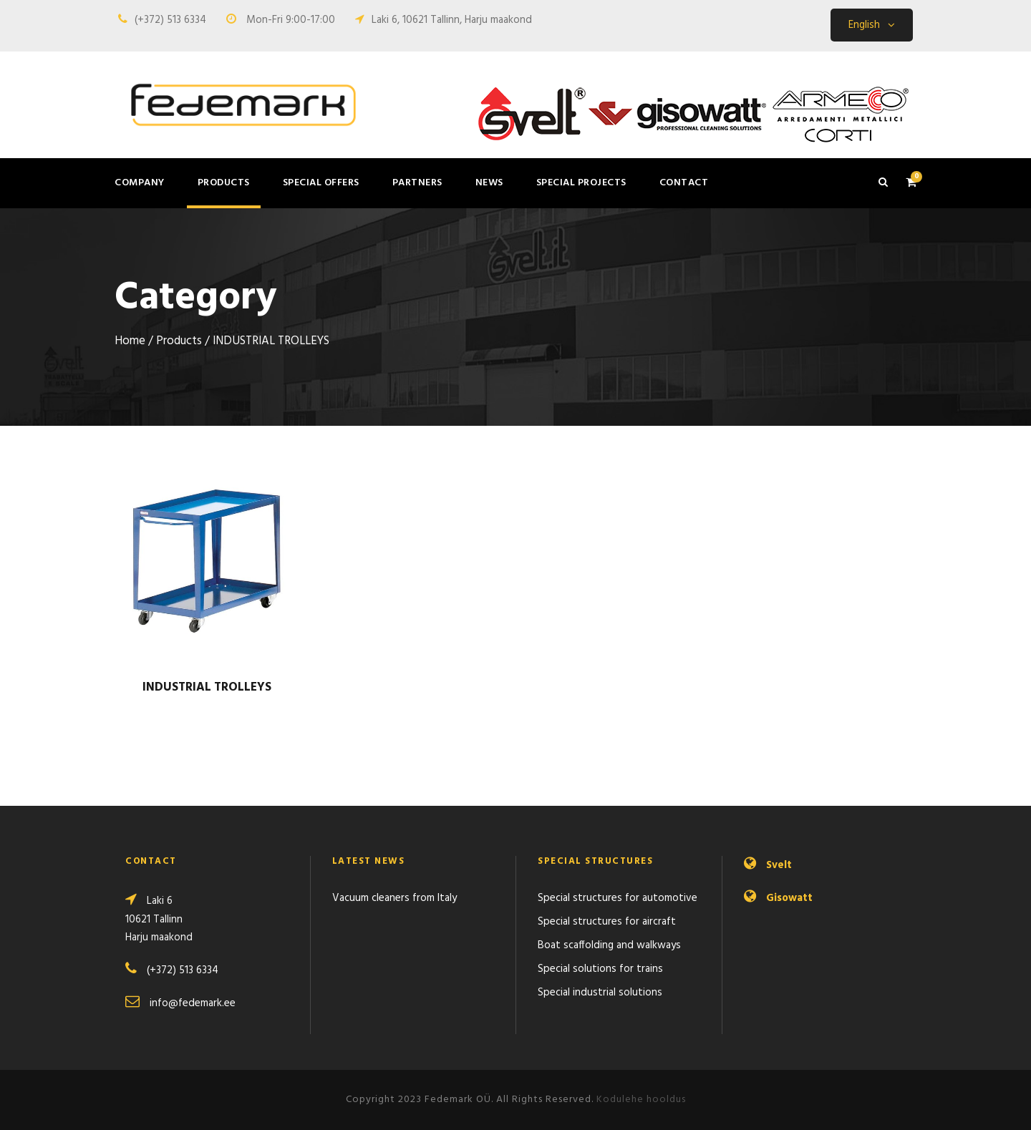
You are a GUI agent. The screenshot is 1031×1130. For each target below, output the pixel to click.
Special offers (321, 183)
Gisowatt (789, 898)
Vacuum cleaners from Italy (394, 898)
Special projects (581, 183)
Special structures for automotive (617, 898)
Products (224, 183)
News (489, 183)
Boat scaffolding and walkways (609, 945)
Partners (417, 183)
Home (130, 341)
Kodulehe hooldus (641, 1099)
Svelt (779, 865)
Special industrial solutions (600, 992)
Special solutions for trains (600, 969)
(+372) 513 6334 (170, 20)
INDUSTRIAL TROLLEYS (206, 687)
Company (140, 183)
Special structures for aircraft (607, 921)
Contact (684, 183)
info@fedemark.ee (193, 1003)
